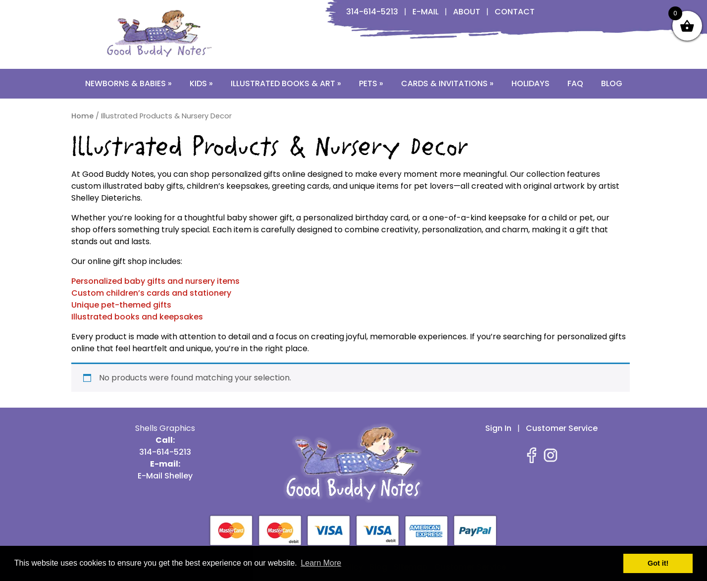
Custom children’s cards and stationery (151, 293)
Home (82, 116)
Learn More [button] (321, 563)
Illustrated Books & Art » (286, 83)
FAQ (575, 83)
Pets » (371, 83)
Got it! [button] (658, 563)
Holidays (530, 83)
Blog (611, 83)
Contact (515, 11)
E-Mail (425, 11)
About (466, 11)
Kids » (201, 83)
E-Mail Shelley (165, 475)
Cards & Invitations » (447, 83)
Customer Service (562, 428)
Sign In (498, 428)
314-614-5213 (372, 11)
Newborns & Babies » (128, 83)
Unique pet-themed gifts (121, 305)
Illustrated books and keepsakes (137, 316)
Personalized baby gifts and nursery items (155, 281)
